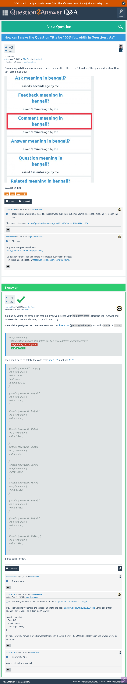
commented (11, 209)
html (12, 194)
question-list (21, 194)
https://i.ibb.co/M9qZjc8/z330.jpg (79, 608)
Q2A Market (119, 681)
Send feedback (9, 682)
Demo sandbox (24, 682)
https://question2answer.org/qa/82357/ (24, 250)
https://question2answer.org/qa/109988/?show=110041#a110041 (58, 223)
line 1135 (54, 360)
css (7, 194)
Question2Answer (90, 681)
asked (6, 59)
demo (76, 3)
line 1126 (64, 325)
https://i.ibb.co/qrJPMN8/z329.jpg (71, 601)
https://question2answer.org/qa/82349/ (51, 260)
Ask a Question (58, 27)
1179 (71, 360)
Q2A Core (27, 59)
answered (8, 307)
